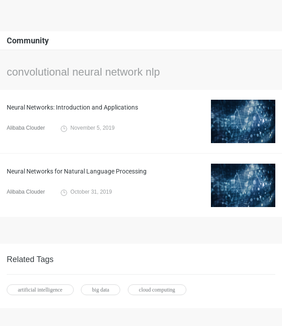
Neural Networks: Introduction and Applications (72, 107)
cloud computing (157, 290)
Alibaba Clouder (26, 128)
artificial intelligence (40, 290)
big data (100, 290)
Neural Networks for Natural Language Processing (77, 171)
